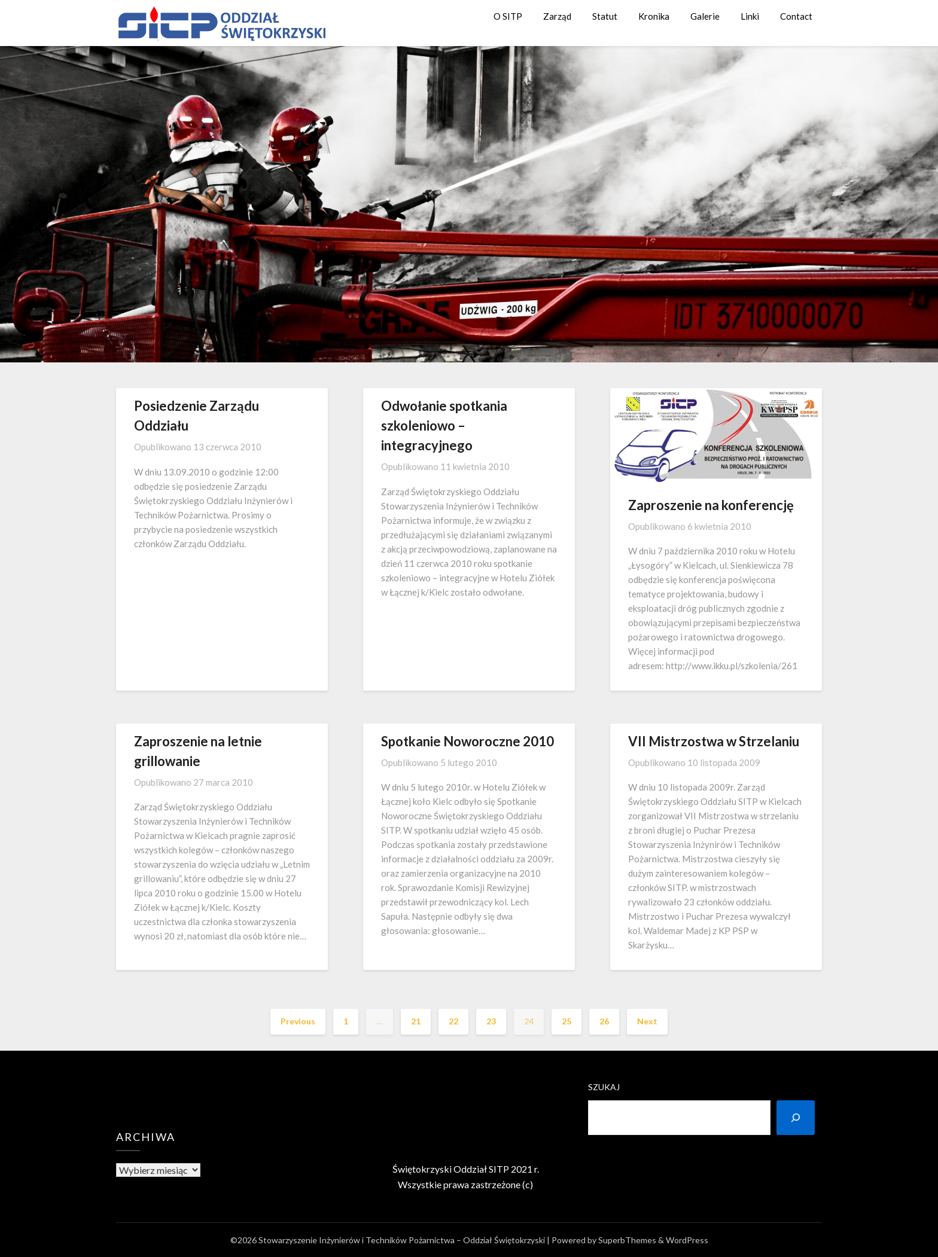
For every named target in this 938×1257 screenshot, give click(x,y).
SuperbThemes (627, 1240)
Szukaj (604, 1087)
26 (604, 1021)
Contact (796, 16)
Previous (298, 1021)
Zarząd (557, 16)
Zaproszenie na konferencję (711, 505)
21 (416, 1021)
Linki (750, 16)
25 (566, 1021)
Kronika (653, 16)
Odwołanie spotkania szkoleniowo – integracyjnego (444, 425)
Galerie (705, 16)
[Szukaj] (795, 1117)
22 (453, 1021)
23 (491, 1021)
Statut (604, 16)
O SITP (508, 16)
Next (647, 1021)
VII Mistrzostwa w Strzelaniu (713, 741)
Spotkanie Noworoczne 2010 (467, 741)
